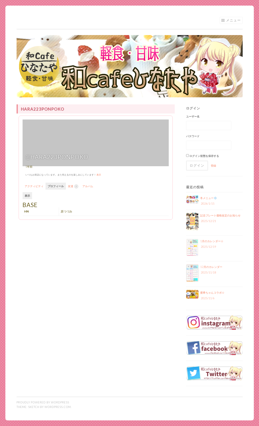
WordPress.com (58, 407)
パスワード (193, 136)
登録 (213, 165)
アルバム (87, 186)
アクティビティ (34, 186)
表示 (98, 174)
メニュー (233, 20)
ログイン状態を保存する (202, 155)
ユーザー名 (193, 116)
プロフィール (56, 186)
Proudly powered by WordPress (43, 402)
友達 (73, 186)
